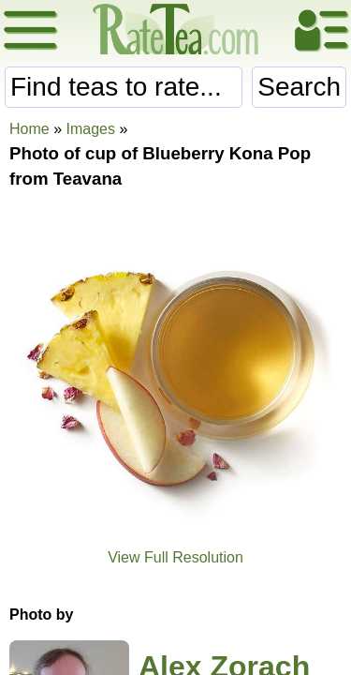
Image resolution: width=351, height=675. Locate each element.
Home (29, 129)
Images (90, 129)
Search (299, 86)
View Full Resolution (175, 557)
